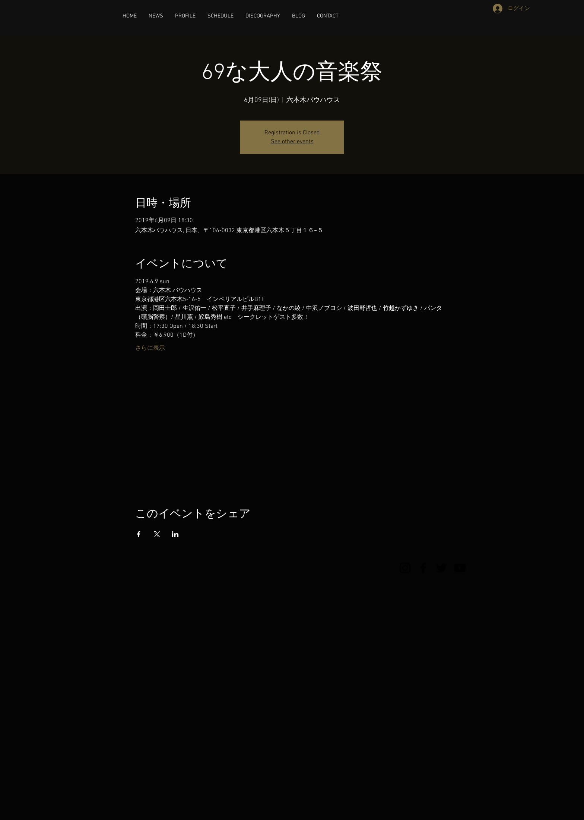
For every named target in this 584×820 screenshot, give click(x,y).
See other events (292, 141)
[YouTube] (460, 568)
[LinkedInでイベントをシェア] (175, 534)
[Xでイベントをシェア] (157, 534)
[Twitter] (441, 568)
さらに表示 (150, 348)
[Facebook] (423, 568)
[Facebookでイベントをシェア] (138, 534)
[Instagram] (405, 568)
